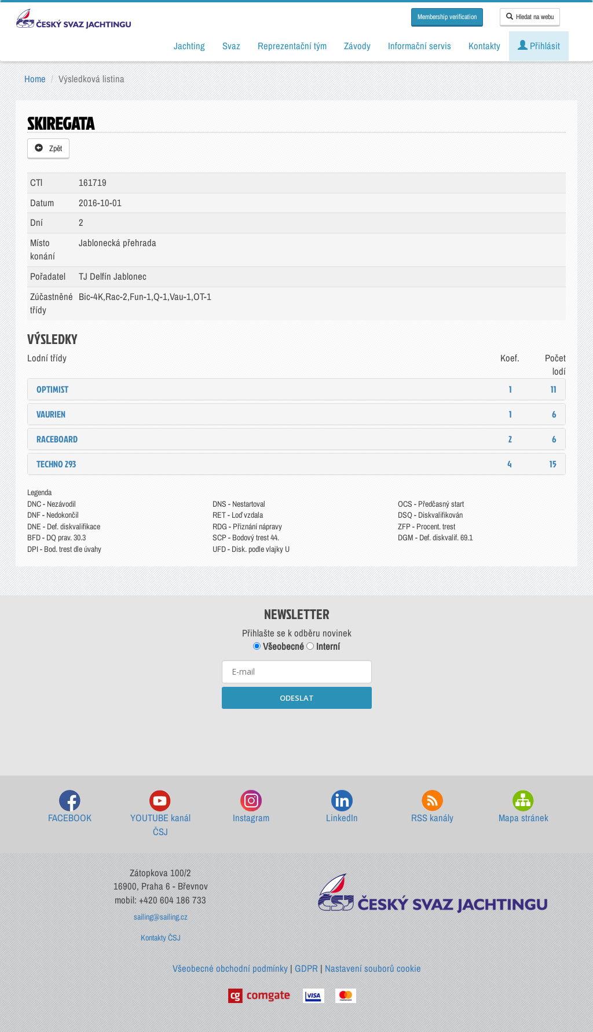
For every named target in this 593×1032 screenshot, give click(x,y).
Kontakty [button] (484, 45)
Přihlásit (539, 45)
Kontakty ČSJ (161, 937)
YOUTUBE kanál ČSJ (160, 814)
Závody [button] (357, 45)
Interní (323, 646)
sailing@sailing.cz (161, 917)
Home (35, 78)
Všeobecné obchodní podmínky (230, 968)
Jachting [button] (189, 45)
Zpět (48, 148)
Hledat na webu (530, 16)
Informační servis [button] (419, 45)
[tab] (296, 389)
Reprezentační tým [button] (292, 45)
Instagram (251, 807)
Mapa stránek (523, 807)
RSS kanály (432, 807)
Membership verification (447, 16)
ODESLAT (297, 698)
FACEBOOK (69, 807)
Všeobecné (278, 646)
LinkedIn (342, 807)
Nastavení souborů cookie (373, 968)
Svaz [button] (231, 45)
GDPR (306, 968)
